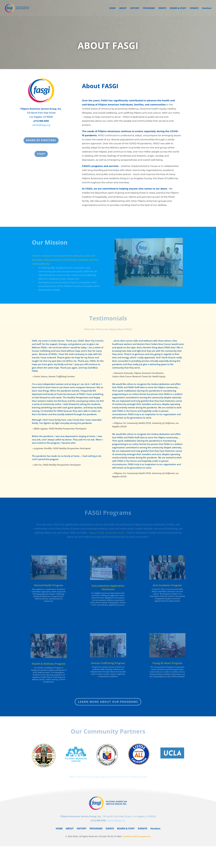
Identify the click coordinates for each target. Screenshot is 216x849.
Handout (206, 8)
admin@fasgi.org (41, 125)
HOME (112, 8)
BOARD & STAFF (178, 8)
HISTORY (134, 8)
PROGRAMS (149, 8)
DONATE (194, 8)
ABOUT (123, 8)
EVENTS (162, 8)
